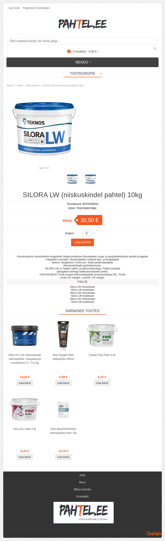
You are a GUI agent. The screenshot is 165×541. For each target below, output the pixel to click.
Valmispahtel (32, 85)
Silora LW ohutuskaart (82, 286)
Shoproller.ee (154, 533)
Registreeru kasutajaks (36, 7)
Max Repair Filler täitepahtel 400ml (63, 356)
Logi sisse (14, 7)
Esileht (10, 85)
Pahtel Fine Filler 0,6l (102, 355)
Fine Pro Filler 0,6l (24, 429)
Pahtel (19, 85)
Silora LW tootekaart (82, 289)
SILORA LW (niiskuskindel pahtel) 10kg (62, 85)
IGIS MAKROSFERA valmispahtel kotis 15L (63, 430)
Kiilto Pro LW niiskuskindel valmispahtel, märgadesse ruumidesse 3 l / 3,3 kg (24, 358)
